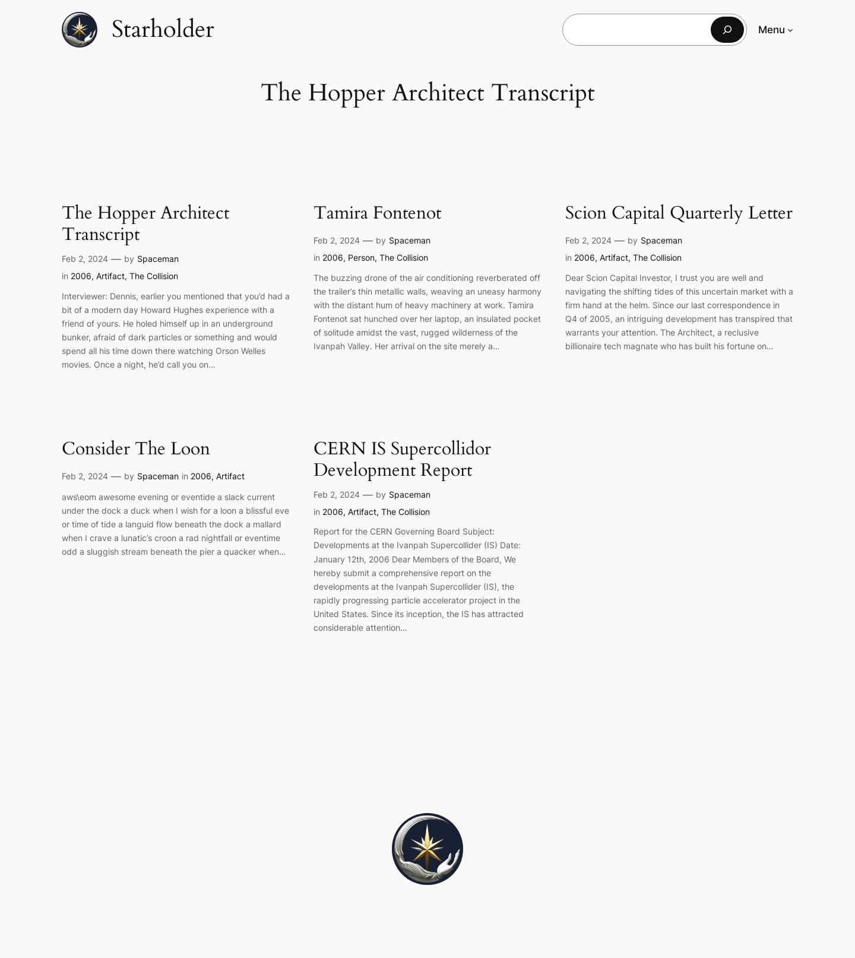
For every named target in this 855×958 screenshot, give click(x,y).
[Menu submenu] (790, 30)
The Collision (153, 276)
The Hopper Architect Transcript (145, 224)
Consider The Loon (136, 449)
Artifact (110, 276)
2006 (81, 276)
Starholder (163, 29)
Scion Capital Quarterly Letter (679, 214)
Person (361, 257)
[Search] (727, 29)
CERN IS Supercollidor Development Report (402, 460)
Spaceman (158, 259)
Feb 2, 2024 (85, 259)
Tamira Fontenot (377, 214)
